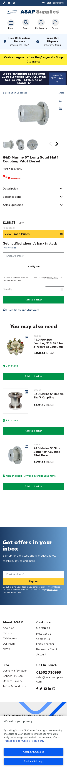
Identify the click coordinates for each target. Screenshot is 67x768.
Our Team (9, 643)
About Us (8, 628)
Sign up (33, 581)
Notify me (33, 266)
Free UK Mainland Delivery (19, 42)
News (6, 649)
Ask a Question (13, 205)
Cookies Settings (33, 761)
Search (25, 24)
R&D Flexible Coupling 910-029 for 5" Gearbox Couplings (48, 343)
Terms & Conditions (14, 686)
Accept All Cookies (33, 752)
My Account (41, 24)
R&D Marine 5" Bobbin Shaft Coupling (48, 395)
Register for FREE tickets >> (57, 78)
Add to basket (33, 299)
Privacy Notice (9, 247)
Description (10, 189)
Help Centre (43, 633)
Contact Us (43, 639)
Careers (7, 633)
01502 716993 (48, 672)
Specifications (12, 197)
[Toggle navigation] (11, 24)
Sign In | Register (53, 2)
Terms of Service (9, 280)
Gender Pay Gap (13, 676)
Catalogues (10, 638)
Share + (62, 92)
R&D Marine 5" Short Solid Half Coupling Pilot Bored (47, 451)
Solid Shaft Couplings (16, 92)
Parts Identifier (45, 644)
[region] (33, 742)
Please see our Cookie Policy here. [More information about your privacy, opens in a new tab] (24, 741)
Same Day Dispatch (52, 42)
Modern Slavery (12, 681)
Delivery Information (15, 671)
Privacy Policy (52, 278)
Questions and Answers (21, 310)
